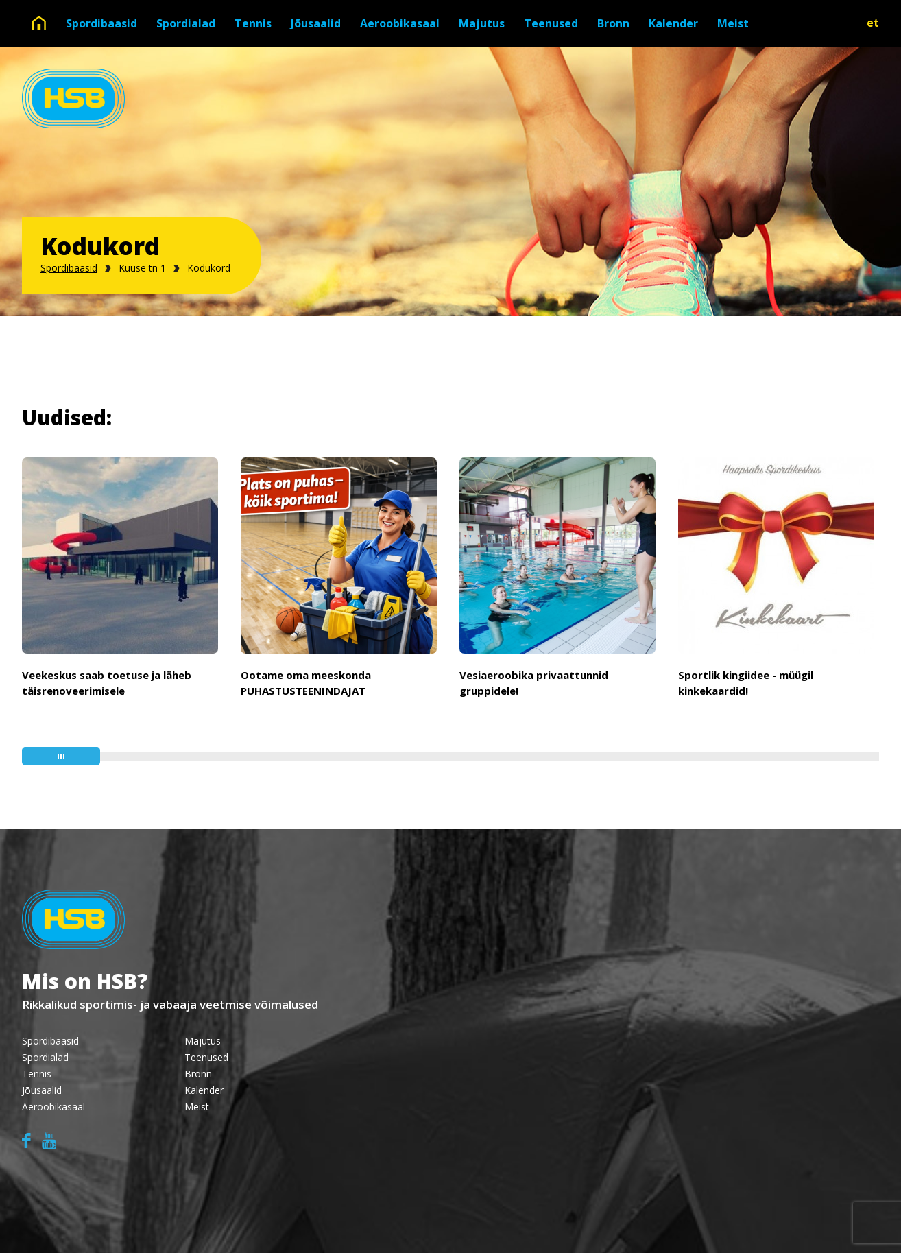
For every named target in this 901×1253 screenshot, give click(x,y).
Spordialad (185, 23)
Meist (733, 23)
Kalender (673, 23)
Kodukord (208, 267)
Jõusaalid (316, 23)
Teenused (551, 23)
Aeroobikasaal (400, 23)
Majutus (482, 23)
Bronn (613, 23)
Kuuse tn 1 (142, 267)
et (873, 22)
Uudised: (67, 417)
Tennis (253, 23)
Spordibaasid (101, 23)
